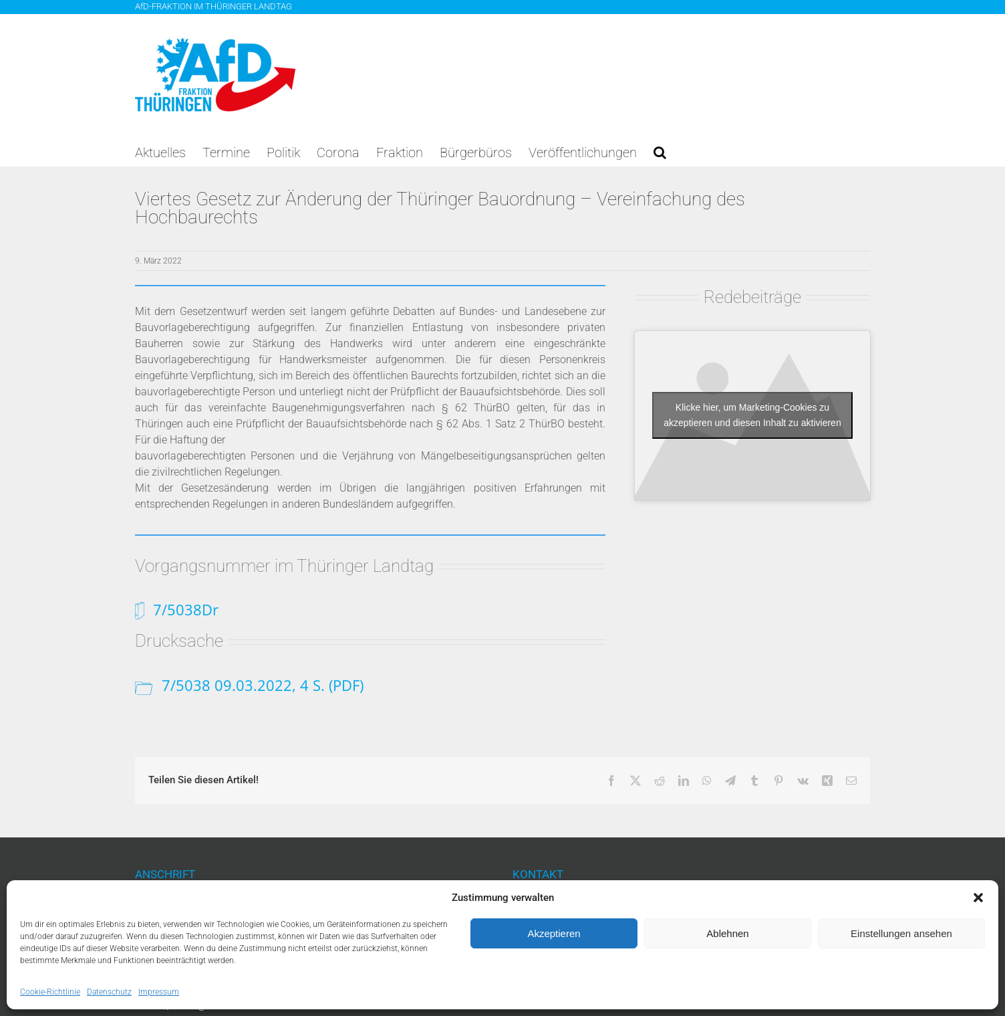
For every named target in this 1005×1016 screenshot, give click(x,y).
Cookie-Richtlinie (50, 992)
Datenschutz (109, 992)
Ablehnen (727, 933)
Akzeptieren (553, 933)
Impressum (158, 992)
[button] (978, 897)
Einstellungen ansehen (901, 933)
